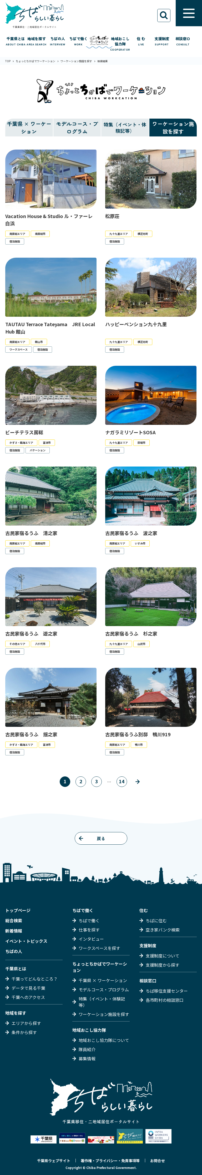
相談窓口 (147, 980)
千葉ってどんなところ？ (35, 979)
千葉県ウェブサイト (53, 1160)
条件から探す (24, 1032)
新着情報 (13, 931)
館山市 (39, 342)
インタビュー (91, 939)
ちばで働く (82, 910)
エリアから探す (26, 1023)
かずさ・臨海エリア (21, 442)
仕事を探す (89, 930)
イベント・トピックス (26, 941)
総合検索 (13, 920)
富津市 (47, 442)
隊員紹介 (87, 1049)
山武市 (141, 644)
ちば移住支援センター (167, 991)
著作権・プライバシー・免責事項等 (110, 1160)
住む (143, 910)
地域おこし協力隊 (89, 1030)
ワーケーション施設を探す (173, 127)
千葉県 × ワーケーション (29, 127)
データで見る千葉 (28, 988)
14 (122, 781)
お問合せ (157, 1160)
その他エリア (17, 644)
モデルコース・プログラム (77, 127)
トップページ (18, 910)
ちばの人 (13, 951)
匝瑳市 (141, 442)
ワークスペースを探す (99, 948)
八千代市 (40, 644)
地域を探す (15, 1013)
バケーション (38, 450)
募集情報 (87, 1058)
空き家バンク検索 (163, 930)
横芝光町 (143, 234)
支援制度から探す (162, 965)
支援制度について (162, 955)
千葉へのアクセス (28, 997)
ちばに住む (156, 920)
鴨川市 (139, 745)
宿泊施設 (14, 241)
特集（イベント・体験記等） (102, 1002)
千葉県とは (15, 968)
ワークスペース (18, 349)
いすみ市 (140, 543)
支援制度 (147, 945)
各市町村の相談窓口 (165, 1000)
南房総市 (40, 234)
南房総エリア (17, 234)
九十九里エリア (118, 234)
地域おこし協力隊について (104, 1040)
